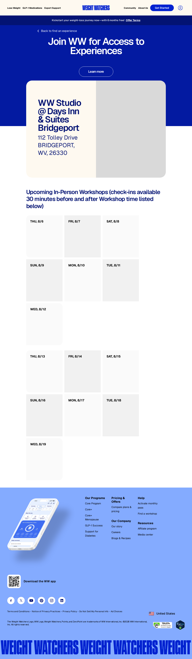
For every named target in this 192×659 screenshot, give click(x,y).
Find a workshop (147, 513)
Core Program (93, 503)
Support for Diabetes (91, 533)
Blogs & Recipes (121, 538)
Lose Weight (13, 8)
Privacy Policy (70, 611)
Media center (145, 534)
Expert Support (52, 8)
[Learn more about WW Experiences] (96, 72)
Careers (115, 532)
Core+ (88, 509)
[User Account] (180, 7)
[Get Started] (162, 8)
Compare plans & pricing (121, 509)
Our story (116, 526)
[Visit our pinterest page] (41, 600)
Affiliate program (147, 528)
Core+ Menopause (92, 517)
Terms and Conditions (18, 611)
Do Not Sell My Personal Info (93, 611)
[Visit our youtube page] (31, 600)
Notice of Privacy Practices (46, 611)
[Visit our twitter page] (21, 600)
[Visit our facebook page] (11, 600)
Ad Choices (116, 611)
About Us (143, 8)
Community (130, 8)
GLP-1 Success (94, 525)
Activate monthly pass (148, 505)
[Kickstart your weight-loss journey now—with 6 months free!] (96, 20)
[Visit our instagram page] (51, 600)
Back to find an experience (57, 31)
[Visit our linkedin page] (61, 600)
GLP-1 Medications (32, 8)
